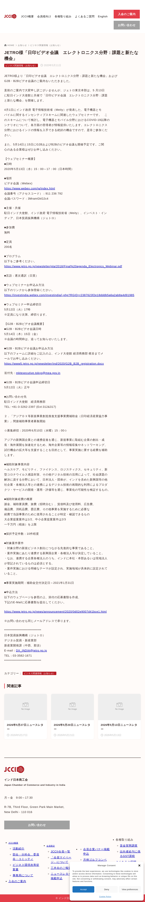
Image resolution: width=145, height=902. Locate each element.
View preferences (130, 889)
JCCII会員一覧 (60, 851)
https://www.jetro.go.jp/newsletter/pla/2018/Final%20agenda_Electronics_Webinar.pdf (63, 266)
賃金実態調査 (129, 845)
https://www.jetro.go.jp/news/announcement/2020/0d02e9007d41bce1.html (55, 611)
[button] (139, 865)
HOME (9, 45)
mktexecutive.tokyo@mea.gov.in (38, 372)
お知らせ (22, 45)
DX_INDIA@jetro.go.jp (31, 650)
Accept (83, 889)
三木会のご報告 (61, 867)
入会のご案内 (17, 881)
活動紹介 (18, 848)
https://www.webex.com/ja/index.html (29, 188)
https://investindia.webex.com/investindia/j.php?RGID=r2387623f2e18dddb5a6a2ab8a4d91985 (69, 295)
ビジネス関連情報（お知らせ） (46, 45)
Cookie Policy (105, 897)
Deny (106, 889)
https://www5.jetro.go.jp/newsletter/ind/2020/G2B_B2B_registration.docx (54, 363)
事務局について (23, 875)
